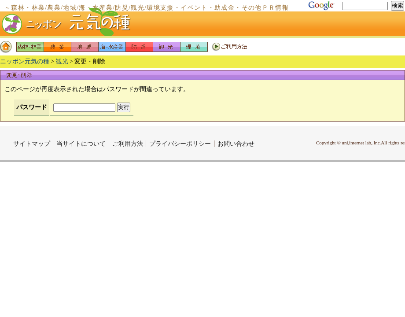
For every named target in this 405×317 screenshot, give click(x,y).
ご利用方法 (229, 46)
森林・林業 (30, 46)
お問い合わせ (235, 143)
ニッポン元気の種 (24, 61)
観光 (166, 46)
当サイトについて (81, 143)
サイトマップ (31, 143)
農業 (57, 46)
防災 (139, 46)
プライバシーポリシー (180, 143)
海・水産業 (111, 46)
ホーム (8, 46)
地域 (84, 46)
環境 (193, 46)
